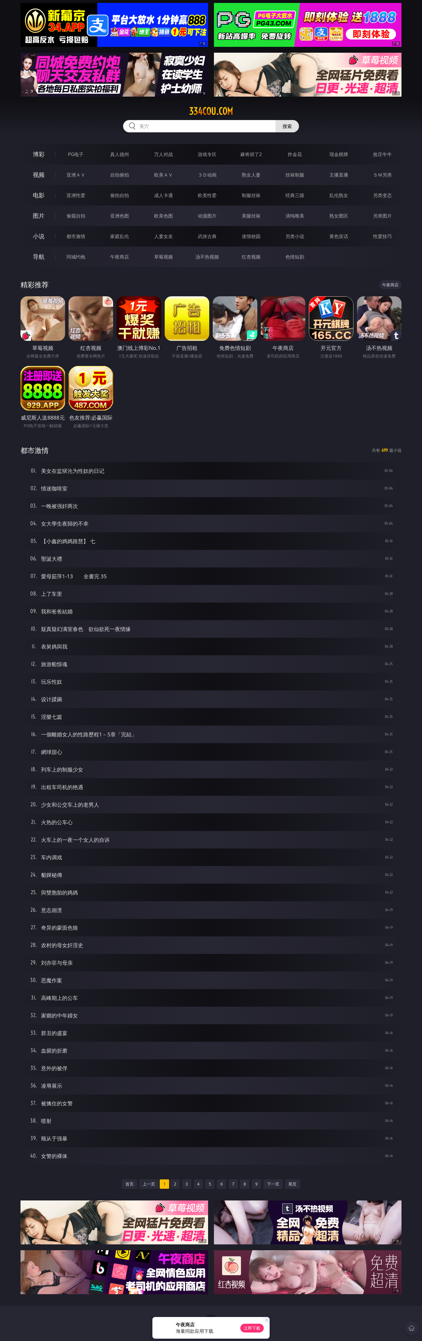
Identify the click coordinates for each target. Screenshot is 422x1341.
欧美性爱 (207, 195)
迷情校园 (251, 236)
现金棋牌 (338, 154)
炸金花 (295, 154)
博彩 (39, 154)
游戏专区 (207, 154)
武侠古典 (207, 236)
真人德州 (119, 154)
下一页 (273, 1184)
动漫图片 (207, 216)
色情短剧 (294, 257)
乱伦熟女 (338, 195)
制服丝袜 (251, 195)
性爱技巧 (382, 236)
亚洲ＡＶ (76, 175)
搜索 (287, 126)
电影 (39, 195)
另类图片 (382, 216)
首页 (129, 1184)
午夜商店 (119, 257)
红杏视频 (251, 257)
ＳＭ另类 (382, 175)
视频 (39, 175)
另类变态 (382, 195)
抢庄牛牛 (382, 154)
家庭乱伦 (119, 236)
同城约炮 (76, 257)
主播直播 (338, 175)
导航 (39, 257)
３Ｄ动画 (207, 175)
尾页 (292, 1184)
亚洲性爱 (76, 195)
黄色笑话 (338, 236)
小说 (39, 236)
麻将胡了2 (251, 154)
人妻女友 (163, 236)
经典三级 (294, 195)
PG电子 (76, 154)
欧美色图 (163, 216)
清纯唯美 (294, 216)
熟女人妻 (251, 175)
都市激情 (76, 236)
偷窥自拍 (76, 216)
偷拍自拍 (119, 195)
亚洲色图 (119, 216)
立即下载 (252, 1328)
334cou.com (211, 111)
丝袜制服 (294, 175)
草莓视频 (163, 257)
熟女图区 (338, 216)
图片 (39, 216)
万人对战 (163, 154)
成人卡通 (163, 195)
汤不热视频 (207, 257)
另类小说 (294, 236)
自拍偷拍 (119, 175)
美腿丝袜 (251, 216)
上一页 (149, 1184)
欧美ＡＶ (163, 175)
